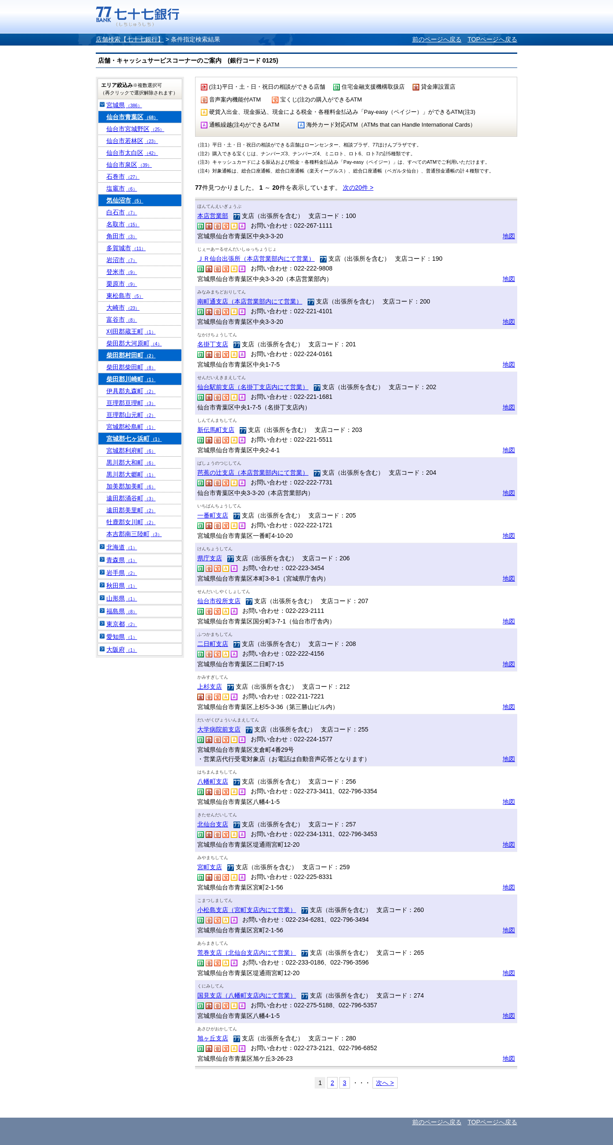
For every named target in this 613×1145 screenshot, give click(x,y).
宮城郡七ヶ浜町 (134, 438)
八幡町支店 (212, 781)
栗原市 (121, 283)
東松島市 (124, 295)
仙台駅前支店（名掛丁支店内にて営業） (252, 386)
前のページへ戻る (437, 39)
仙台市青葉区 (132, 116)
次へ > (385, 1082)
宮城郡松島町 (131, 426)
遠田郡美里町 (131, 510)
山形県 (121, 598)
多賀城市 (126, 248)
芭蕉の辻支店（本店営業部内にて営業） (252, 472)
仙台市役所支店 (219, 600)
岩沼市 (121, 259)
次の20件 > (358, 187)
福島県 (121, 611)
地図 (509, 236)
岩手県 (121, 572)
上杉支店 (209, 686)
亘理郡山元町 (131, 414)
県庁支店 (209, 558)
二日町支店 (212, 643)
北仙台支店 (212, 824)
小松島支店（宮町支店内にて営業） (246, 909)
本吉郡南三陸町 (134, 533)
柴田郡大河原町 (134, 343)
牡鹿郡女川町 (131, 522)
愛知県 (121, 636)
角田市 (121, 236)
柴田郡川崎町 (131, 379)
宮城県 (124, 105)
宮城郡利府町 (131, 450)
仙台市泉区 (129, 164)
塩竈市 (121, 188)
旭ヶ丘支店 (212, 1038)
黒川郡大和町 (131, 462)
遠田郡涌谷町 (131, 498)
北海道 (121, 547)
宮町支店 (209, 867)
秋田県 (121, 585)
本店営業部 (212, 215)
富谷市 (121, 319)
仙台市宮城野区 (135, 128)
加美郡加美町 (131, 486)
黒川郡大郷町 (131, 474)
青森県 (121, 559)
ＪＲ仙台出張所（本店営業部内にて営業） (256, 258)
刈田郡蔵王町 (131, 331)
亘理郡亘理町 (131, 402)
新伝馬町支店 (215, 429)
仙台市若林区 (132, 140)
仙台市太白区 (132, 152)
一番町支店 (212, 515)
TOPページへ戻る (492, 39)
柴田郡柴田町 (131, 367)
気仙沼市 (124, 200)
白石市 (121, 212)
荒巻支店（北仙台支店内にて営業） (246, 952)
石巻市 (122, 176)
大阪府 (121, 649)
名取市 (122, 224)
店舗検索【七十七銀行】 (130, 39)
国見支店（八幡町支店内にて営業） (246, 995)
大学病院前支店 (219, 729)
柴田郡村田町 (131, 355)
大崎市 (122, 307)
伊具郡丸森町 (131, 390)
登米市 (121, 271)
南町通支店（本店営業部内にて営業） (249, 301)
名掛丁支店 (212, 344)
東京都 (121, 623)
